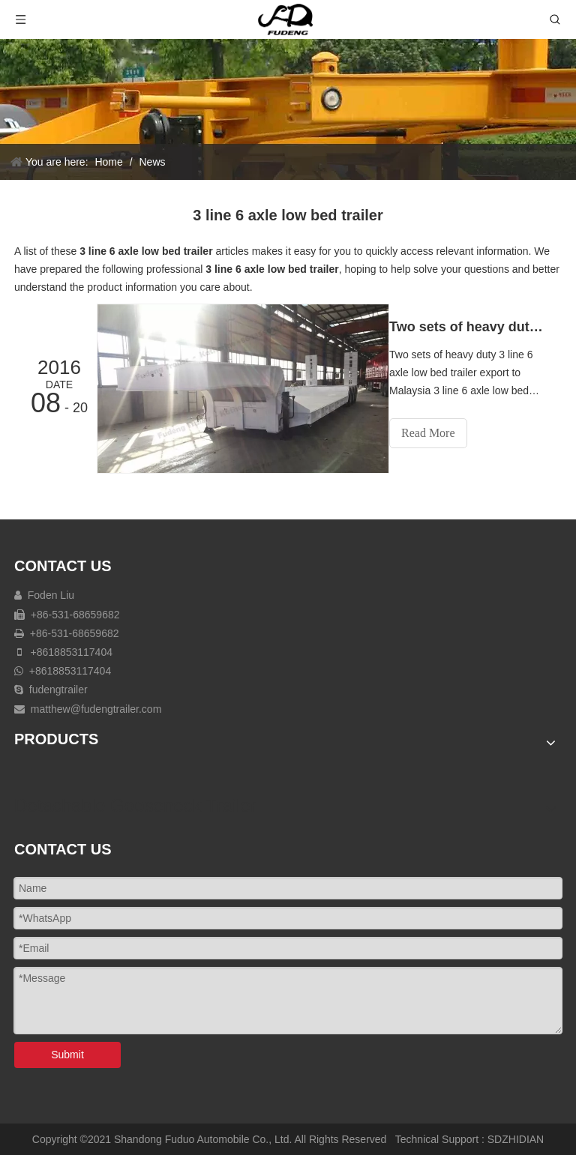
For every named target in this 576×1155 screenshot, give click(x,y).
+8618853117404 (70, 651)
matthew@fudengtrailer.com (96, 708)
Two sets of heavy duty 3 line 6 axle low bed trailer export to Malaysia (474, 326)
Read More (442, 432)
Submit (67, 1053)
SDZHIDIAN (516, 1138)
